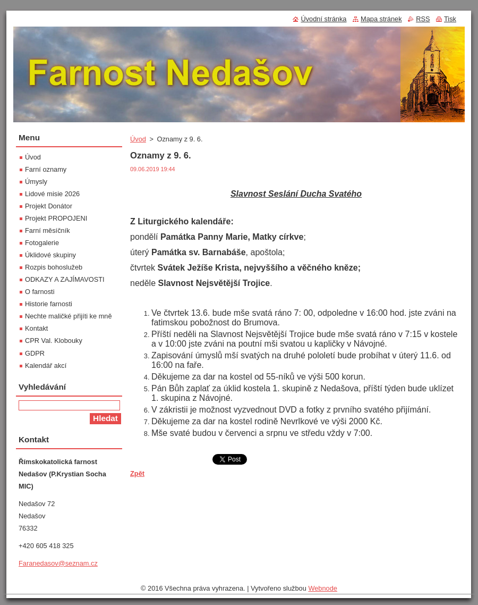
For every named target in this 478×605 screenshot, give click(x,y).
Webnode (322, 588)
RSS (423, 19)
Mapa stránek (381, 19)
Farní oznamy (45, 169)
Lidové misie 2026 (52, 194)
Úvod (138, 139)
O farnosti (39, 292)
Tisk (450, 19)
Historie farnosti (48, 304)
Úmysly (36, 182)
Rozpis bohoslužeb (53, 267)
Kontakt (36, 328)
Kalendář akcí (45, 365)
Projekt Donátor (48, 206)
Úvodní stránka (323, 19)
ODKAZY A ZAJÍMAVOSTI (65, 279)
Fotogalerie (42, 243)
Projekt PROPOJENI (56, 218)
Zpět (137, 473)
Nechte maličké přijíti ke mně (68, 316)
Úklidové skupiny (50, 255)
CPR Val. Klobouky (53, 340)
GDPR (35, 353)
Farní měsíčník (47, 230)
